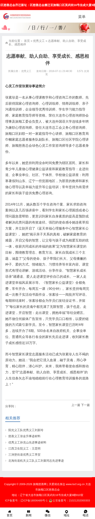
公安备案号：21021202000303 (69, 500)
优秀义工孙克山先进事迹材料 (27, 442)
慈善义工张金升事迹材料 (24, 436)
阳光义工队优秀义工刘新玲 (25, 430)
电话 (85, 513)
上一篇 (75, 405)
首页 (27, 40)
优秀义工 (39, 40)
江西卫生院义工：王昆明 (24, 448)
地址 (66, 513)
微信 (47, 513)
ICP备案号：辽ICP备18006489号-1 (26, 500)
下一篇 (85, 405)
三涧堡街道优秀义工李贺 (24, 454)
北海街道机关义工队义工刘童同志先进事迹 (36, 460)
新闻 (28, 513)
